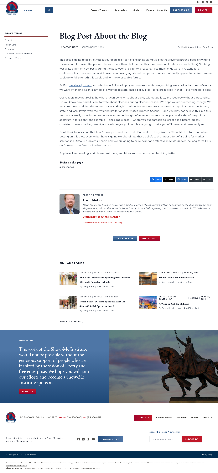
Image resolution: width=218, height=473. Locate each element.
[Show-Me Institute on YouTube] (211, 2)
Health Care (10, 45)
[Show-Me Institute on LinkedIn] (207, 2)
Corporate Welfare (13, 58)
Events (150, 10)
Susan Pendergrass (171, 308)
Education (9, 40)
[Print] (207, 179)
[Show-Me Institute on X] (203, 2)
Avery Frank (88, 286)
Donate (204, 10)
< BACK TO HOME (125, 238)
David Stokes (187, 47)
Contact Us (181, 10)
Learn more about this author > (101, 216)
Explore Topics (100, 10)
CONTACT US (110, 439)
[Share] (156, 179)
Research (121, 10)
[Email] (195, 179)
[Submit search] (49, 10)
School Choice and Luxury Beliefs (176, 277)
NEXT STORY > (149, 238)
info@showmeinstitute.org (16, 466)
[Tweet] (169, 179)
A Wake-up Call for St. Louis (174, 303)
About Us (162, 10)
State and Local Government (18, 53)
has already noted (80, 85)
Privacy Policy (206, 455)
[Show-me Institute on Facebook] (198, 2)
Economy (9, 49)
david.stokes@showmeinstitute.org (102, 222)
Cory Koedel (168, 282)
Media (137, 10)
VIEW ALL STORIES (71, 321)
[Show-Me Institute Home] (12, 8)
